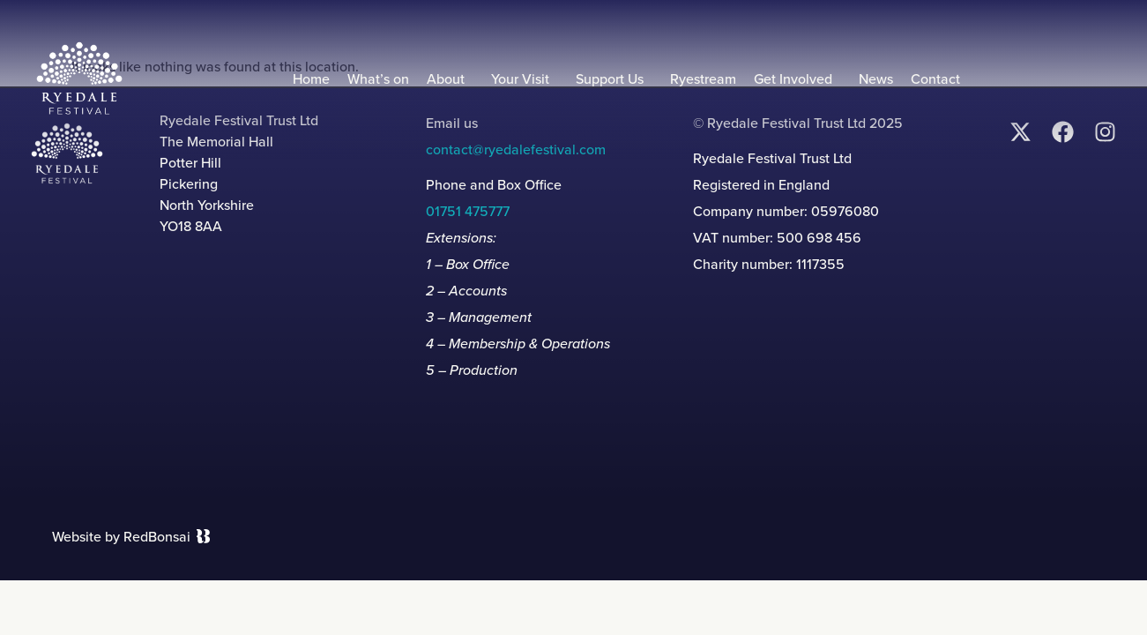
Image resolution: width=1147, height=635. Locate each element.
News (876, 79)
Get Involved (797, 79)
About (450, 79)
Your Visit (524, 79)
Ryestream (703, 79)
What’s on (378, 79)
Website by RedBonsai (121, 537)
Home (311, 79)
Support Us (614, 79)
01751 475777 (468, 211)
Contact (935, 79)
